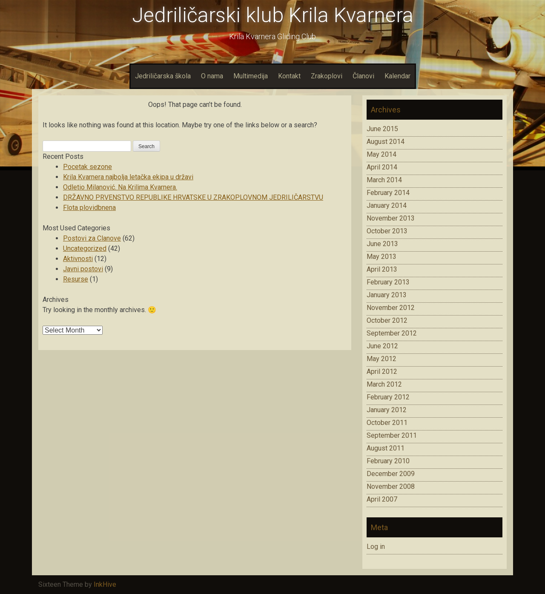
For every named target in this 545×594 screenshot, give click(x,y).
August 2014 (385, 142)
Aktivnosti (78, 259)
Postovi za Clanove (92, 238)
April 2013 (382, 269)
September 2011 (392, 435)
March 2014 (384, 180)
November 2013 (391, 218)
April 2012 (382, 371)
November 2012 (391, 308)
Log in (376, 546)
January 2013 (387, 295)
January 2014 (387, 205)
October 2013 (387, 231)
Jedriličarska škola (163, 76)
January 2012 (387, 410)
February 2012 (388, 397)
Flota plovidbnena (89, 208)
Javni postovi (83, 269)
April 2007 (382, 499)
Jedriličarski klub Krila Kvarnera (272, 15)
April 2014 (382, 167)
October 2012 (387, 320)
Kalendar (397, 76)
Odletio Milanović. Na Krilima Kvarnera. (120, 187)
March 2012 (384, 384)
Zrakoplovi (326, 76)
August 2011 (385, 448)
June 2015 (382, 129)
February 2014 (388, 193)
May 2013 (381, 257)
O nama (212, 76)
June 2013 (382, 244)
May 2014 (381, 154)
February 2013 (388, 282)
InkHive (105, 584)
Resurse (75, 279)
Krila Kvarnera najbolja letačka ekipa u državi (128, 177)
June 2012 (382, 346)
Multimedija (250, 76)
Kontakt (289, 76)
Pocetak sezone (87, 167)
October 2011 (387, 423)
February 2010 (388, 461)
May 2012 (381, 359)
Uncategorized (84, 248)
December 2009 (391, 474)
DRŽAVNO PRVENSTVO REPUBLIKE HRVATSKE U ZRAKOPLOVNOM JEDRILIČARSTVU (193, 197)
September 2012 (392, 333)
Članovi (363, 76)
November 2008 (391, 486)
